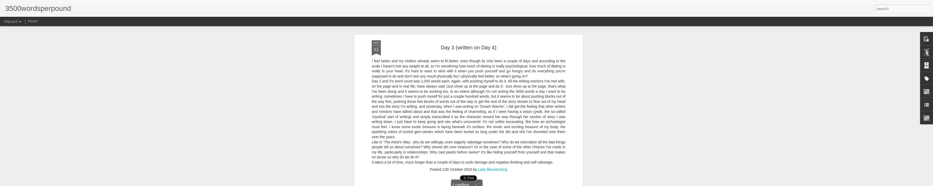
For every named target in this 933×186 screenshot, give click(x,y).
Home (32, 21)
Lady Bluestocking (492, 169)
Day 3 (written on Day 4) (468, 47)
